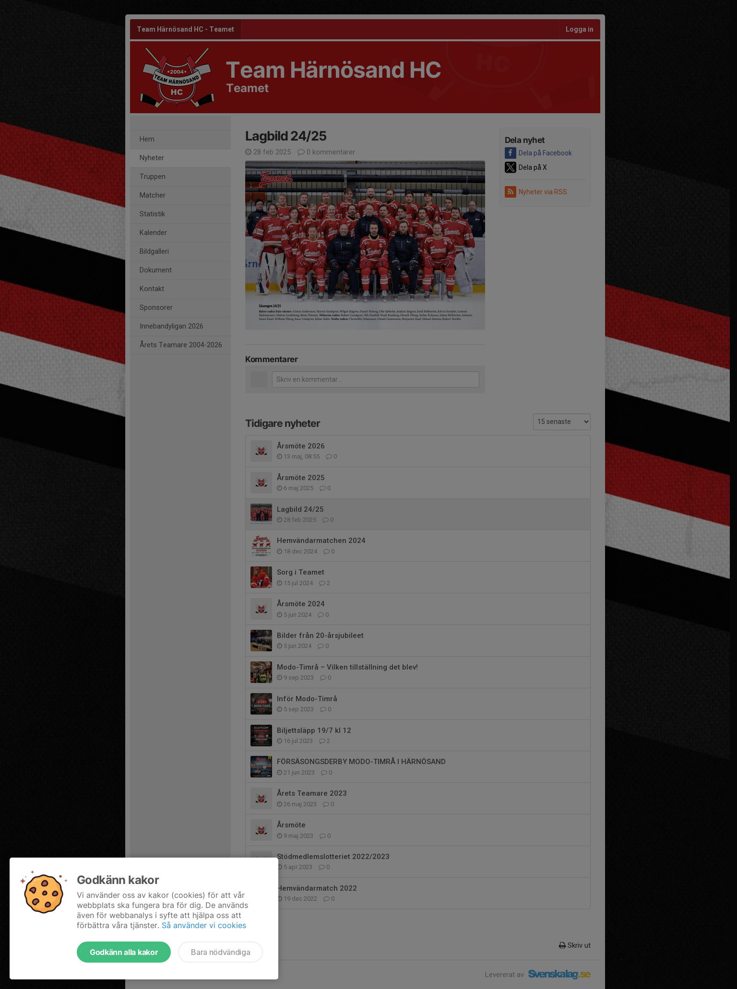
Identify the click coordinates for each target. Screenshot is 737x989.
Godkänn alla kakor (124, 952)
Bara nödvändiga (220, 952)
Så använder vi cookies (204, 925)
